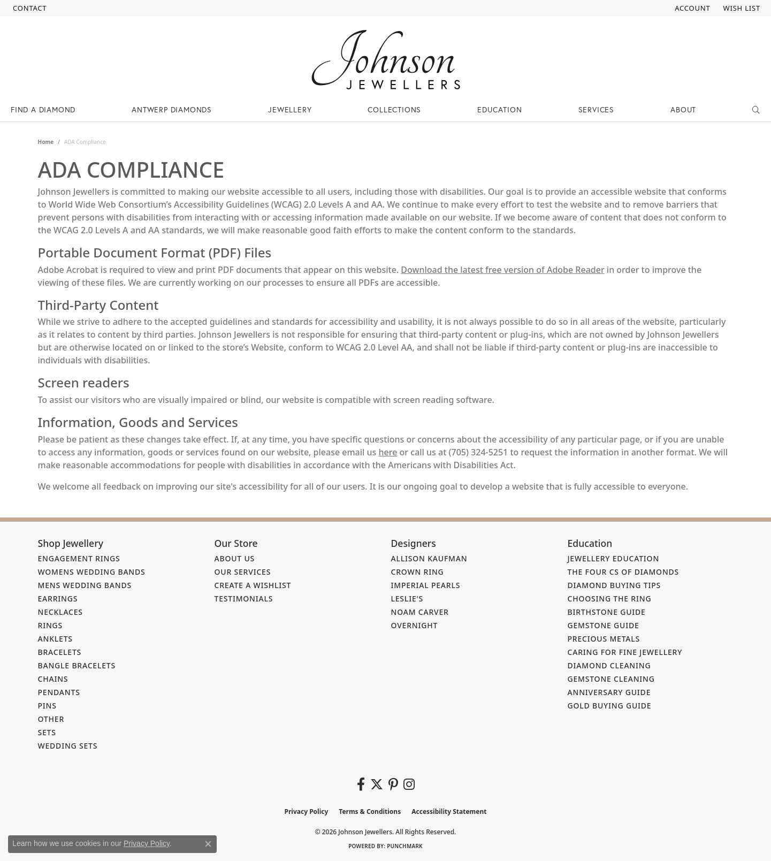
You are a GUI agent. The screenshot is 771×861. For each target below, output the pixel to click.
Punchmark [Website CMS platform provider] (405, 846)
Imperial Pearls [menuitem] (426, 585)
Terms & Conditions (370, 811)
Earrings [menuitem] (58, 598)
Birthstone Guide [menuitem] (607, 612)
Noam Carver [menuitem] (420, 612)
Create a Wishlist (253, 585)
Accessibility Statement (448, 811)
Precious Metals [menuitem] (604, 639)
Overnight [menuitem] (414, 625)
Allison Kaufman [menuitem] (429, 558)
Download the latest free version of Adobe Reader (502, 270)
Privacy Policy (307, 811)
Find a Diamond (43, 109)
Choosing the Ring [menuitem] (610, 598)
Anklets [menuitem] (55, 639)
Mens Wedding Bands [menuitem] (85, 585)
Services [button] (596, 109)
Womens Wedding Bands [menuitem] (92, 572)
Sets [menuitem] (47, 732)
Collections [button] (394, 109)
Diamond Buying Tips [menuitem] (614, 585)
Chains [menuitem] (53, 679)
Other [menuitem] (51, 719)
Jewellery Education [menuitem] (614, 558)
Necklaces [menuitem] (60, 612)
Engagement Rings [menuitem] (79, 558)
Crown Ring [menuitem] (417, 572)
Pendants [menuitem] (59, 692)
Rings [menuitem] (50, 625)
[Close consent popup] (208, 844)
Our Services (243, 572)
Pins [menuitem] (47, 705)
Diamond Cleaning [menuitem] (609, 665)
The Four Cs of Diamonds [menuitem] (624, 572)
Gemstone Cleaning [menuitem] (611, 679)
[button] (691, 8)
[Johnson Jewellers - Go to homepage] (386, 59)
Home (46, 142)
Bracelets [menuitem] (60, 652)
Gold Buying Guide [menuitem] (610, 705)
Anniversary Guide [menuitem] (609, 692)
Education (499, 109)
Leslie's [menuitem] (407, 598)
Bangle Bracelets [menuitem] (77, 665)
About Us (235, 558)
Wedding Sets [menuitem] (68, 746)
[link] (29, 8)
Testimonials (244, 598)
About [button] (683, 109)
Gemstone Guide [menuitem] (603, 625)
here (388, 452)
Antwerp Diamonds (172, 109)
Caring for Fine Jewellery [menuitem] (625, 652)
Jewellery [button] (289, 109)
